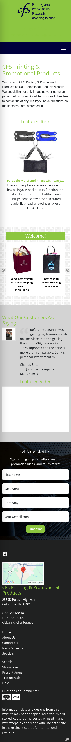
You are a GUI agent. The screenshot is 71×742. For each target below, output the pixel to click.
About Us (9, 637)
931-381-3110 (19, 35)
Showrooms (11, 667)
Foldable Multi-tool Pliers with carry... (35, 181)
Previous (3, 270)
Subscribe (35, 529)
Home (6, 632)
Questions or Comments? (20, 691)
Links (5, 683)
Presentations (12, 672)
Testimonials (11, 678)
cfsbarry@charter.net (47, 35)
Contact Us (10, 643)
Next (68, 270)
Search (7, 662)
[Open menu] (63, 48)
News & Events (12, 648)
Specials (8, 653)
